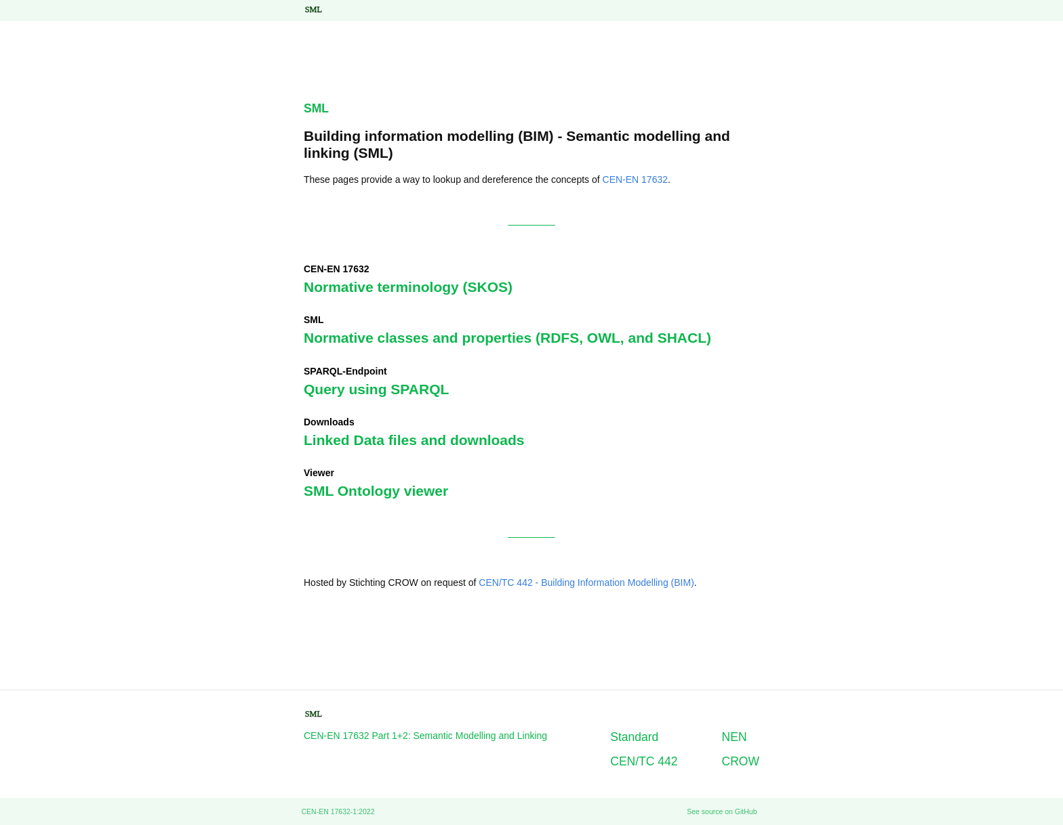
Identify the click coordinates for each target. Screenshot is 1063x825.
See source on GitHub (722, 811)
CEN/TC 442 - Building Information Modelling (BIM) (586, 582)
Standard (634, 737)
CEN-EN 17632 (635, 179)
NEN (734, 737)
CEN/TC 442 (643, 761)
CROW (740, 761)
